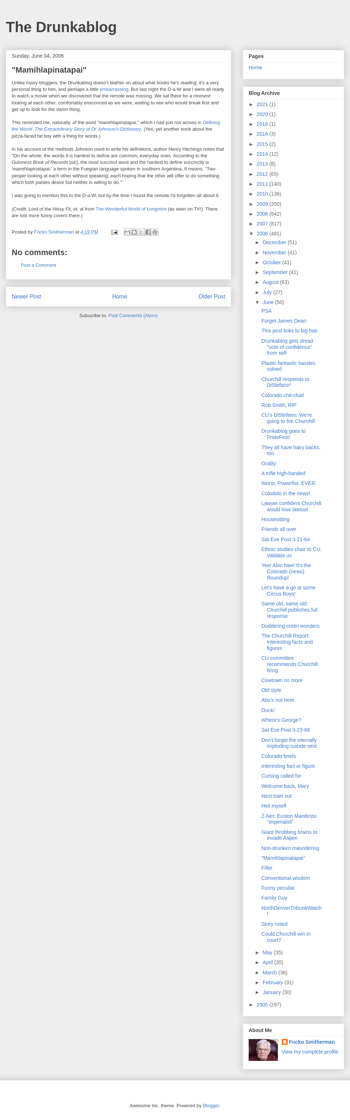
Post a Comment (38, 265)
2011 (263, 184)
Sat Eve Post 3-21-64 (285, 539)
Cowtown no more (282, 680)
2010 (263, 194)
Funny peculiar (278, 888)
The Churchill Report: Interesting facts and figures (287, 642)
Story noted (274, 924)
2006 (263, 233)
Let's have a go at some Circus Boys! (288, 591)
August (271, 282)
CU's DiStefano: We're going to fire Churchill (288, 418)
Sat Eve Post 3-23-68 (285, 730)
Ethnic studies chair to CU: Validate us (291, 552)
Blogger (211, 1105)
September (275, 272)
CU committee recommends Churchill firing (289, 664)
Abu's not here (277, 700)
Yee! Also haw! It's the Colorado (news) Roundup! (286, 571)
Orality (268, 463)
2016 (263, 134)
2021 (263, 104)
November (274, 252)
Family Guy (274, 898)
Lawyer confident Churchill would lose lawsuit (291, 506)
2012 (263, 174)
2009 (263, 204)
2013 (263, 164)
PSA (266, 311)
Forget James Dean (283, 321)
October (272, 262)
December (274, 242)
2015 (263, 144)
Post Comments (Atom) (133, 315)
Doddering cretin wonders (290, 626)
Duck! (268, 710)
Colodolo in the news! (285, 493)
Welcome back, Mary (285, 786)
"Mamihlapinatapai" (283, 858)
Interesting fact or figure (288, 766)
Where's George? (281, 720)
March (270, 972)
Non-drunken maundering (290, 848)
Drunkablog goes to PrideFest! (283, 434)
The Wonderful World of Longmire (131, 209)
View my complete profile (310, 1052)
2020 (263, 114)
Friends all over (278, 529)
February (273, 982)
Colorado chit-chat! (282, 395)
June (268, 302)
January (272, 992)
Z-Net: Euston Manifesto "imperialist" (288, 819)
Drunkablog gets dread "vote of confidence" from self (287, 347)
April (268, 962)
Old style (271, 690)
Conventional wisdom (285, 878)
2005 (263, 1005)
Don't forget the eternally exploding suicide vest (289, 743)
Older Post (211, 296)
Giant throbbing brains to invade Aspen (289, 835)
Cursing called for (281, 776)
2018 (263, 124)
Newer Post (26, 296)
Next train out (276, 796)
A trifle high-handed (283, 473)
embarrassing (114, 89)
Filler (266, 868)
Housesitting (275, 519)
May (267, 952)
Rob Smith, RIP (278, 405)
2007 (263, 224)
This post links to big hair (289, 331)
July (267, 292)
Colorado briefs (278, 756)
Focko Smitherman (312, 1042)
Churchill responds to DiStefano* (285, 382)
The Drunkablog (61, 27)
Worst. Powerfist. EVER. (288, 483)
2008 (263, 214)
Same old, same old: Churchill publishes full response (289, 610)
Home (120, 296)
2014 (263, 154)
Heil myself (273, 806)
